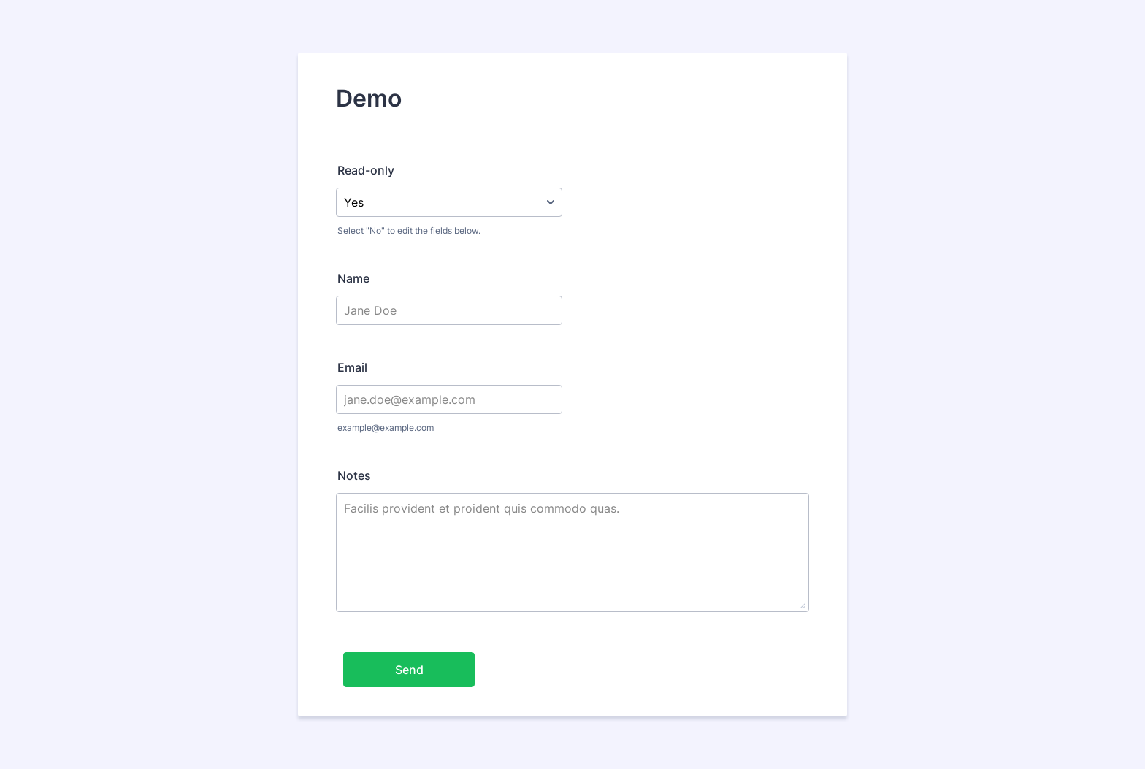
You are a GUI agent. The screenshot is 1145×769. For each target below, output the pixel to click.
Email (352, 367)
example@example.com (385, 427)
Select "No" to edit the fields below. (408, 230)
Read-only (365, 170)
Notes (354, 475)
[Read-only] (449, 202)
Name (353, 278)
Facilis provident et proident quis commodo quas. (572, 552)
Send (409, 669)
